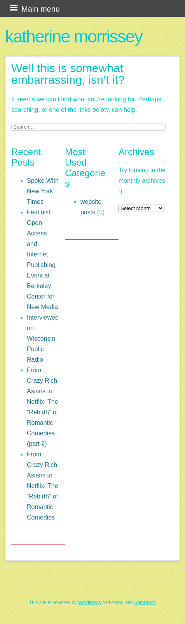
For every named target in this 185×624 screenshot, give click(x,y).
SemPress (145, 602)
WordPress (89, 602)
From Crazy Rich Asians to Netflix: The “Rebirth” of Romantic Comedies (42, 486)
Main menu (40, 9)
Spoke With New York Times (43, 191)
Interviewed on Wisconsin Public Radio (43, 338)
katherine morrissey (73, 36)
